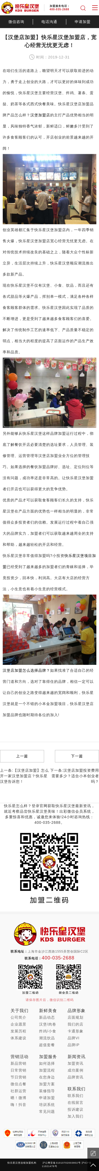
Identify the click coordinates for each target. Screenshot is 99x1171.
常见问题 (47, 1111)
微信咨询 (16, 22)
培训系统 (47, 1105)
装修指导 (47, 1091)
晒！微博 (18, 1098)
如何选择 (47, 1063)
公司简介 (18, 1017)
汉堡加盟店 (40, 115)
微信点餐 (18, 1084)
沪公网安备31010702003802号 (62, 1162)
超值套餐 (47, 1045)
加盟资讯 (75, 1063)
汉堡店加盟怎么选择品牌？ (26, 670)
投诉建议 (75, 1109)
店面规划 (75, 1017)
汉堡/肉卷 (47, 1024)
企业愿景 (18, 1024)
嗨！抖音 (18, 1105)
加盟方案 (47, 1084)
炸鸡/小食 (47, 1031)
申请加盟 (83, 22)
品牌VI (73, 1038)
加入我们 (75, 1116)
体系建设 (18, 1038)
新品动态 (47, 1017)
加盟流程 (47, 1070)
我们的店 (75, 1024)
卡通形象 (75, 1031)
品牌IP (73, 1045)
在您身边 (47, 1077)
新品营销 (18, 1063)
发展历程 (18, 1031)
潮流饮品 (47, 1038)
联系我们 (75, 1096)
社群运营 (18, 1091)
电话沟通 (49, 22)
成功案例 (75, 1070)
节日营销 (18, 1077)
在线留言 (75, 1102)
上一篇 (22, 756)
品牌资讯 (75, 1077)
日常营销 (18, 1070)
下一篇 (77, 756)
